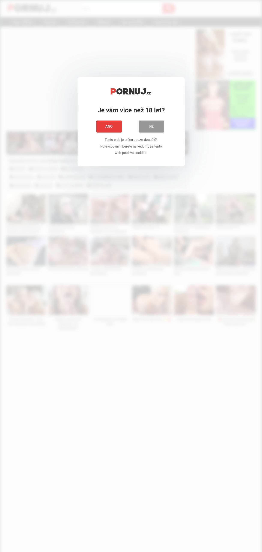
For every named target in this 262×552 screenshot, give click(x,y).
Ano (109, 126)
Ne (151, 126)
